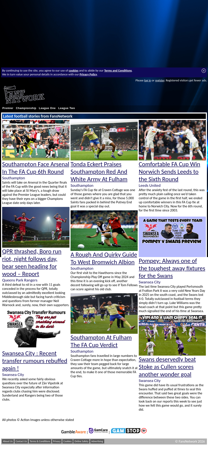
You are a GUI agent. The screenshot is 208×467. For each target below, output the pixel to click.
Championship (26, 108)
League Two (66, 108)
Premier (7, 108)
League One (47, 108)
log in (147, 80)
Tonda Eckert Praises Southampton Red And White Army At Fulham (99, 171)
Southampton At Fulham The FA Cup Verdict (101, 341)
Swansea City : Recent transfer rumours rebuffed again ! (34, 361)
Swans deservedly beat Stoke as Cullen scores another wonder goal (167, 367)
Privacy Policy (88, 74)
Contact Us (21, 441)
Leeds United (150, 185)
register (159, 80)
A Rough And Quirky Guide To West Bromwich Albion (104, 258)
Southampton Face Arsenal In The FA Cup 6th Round (35, 167)
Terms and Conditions (118, 70)
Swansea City (13, 374)
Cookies (67, 441)
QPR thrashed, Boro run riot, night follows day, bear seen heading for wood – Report (31, 263)
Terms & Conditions (40, 441)
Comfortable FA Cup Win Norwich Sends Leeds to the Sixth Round (169, 171)
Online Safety (81, 441)
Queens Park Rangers (19, 280)
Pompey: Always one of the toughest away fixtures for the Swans (172, 268)
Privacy (57, 441)
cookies (73, 70)
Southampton (13, 177)
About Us (8, 441)
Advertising (97, 441)
